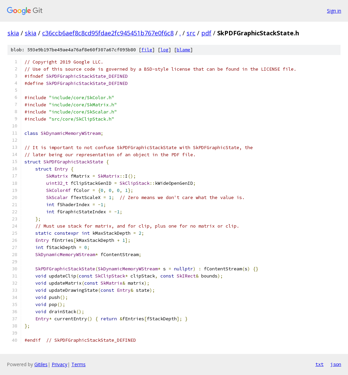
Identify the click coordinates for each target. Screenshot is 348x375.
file (146, 50)
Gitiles (41, 364)
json (335, 364)
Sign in (334, 10)
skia (13, 33)
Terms (78, 364)
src (191, 33)
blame (183, 50)
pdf (206, 33)
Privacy (59, 364)
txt (319, 364)
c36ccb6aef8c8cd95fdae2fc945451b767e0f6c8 (108, 33)
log (164, 50)
